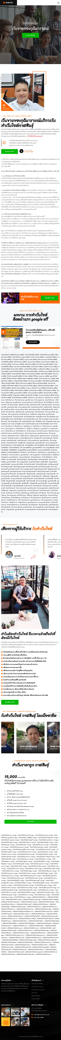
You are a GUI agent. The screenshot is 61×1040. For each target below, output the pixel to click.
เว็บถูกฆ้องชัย (10, 509)
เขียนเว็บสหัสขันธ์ (50, 445)
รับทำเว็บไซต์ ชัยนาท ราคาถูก (27, 842)
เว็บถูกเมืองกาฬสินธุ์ (19, 395)
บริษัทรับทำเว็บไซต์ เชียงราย (36, 949)
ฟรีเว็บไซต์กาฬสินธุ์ (12, 385)
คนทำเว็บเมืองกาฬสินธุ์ (35, 390)
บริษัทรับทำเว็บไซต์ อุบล (19, 949)
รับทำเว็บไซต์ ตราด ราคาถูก (41, 844)
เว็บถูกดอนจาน (22, 502)
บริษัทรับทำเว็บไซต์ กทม (39, 897)
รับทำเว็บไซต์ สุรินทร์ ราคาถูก (23, 882)
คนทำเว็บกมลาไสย (35, 404)
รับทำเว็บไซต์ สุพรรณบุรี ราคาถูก (35, 880)
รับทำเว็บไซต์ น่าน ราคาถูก (45, 851)
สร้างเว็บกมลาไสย (12, 404)
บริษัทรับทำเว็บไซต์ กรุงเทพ (13, 899)
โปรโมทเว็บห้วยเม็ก (6, 445)
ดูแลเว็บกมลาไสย (12, 406)
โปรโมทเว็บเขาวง (10, 430)
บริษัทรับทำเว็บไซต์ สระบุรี (16, 937)
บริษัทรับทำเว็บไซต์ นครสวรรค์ (43, 911)
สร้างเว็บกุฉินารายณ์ (52, 416)
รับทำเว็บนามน (9, 399)
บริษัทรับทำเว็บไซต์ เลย (50, 951)
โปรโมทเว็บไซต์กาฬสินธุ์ (18, 373)
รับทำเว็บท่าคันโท (43, 459)
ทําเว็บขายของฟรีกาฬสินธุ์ (14, 376)
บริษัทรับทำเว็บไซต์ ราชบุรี (47, 927)
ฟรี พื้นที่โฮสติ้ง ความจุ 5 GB (15, 793)
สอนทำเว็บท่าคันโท (34, 461)
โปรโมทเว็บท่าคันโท (29, 464)
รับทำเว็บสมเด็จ (51, 473)
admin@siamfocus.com (41, 1014)
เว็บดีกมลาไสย (48, 406)
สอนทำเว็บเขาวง (21, 428)
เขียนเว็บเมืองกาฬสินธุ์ (21, 390)
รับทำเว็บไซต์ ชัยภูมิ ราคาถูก (45, 842)
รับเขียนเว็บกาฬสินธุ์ (37, 366)
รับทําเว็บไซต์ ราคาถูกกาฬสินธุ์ (21, 356)
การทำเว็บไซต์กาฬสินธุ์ (30, 368)
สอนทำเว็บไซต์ (35, 998)
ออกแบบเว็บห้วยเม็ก (51, 442)
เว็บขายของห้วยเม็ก (33, 440)
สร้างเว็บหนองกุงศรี (7, 466)
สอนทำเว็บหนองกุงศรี (40, 468)
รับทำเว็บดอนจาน (12, 499)
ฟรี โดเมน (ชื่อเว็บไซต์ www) (15, 790)
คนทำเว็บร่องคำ (29, 411)
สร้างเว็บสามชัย (37, 485)
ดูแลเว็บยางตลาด (43, 433)
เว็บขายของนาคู (51, 492)
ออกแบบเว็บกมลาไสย (21, 409)
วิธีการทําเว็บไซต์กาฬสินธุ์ (39, 383)
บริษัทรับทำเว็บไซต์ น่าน (38, 913)
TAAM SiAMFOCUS (28, 746)
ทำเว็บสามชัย (28, 485)
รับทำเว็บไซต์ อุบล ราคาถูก (46, 889)
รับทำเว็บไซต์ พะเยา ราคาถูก (25, 858)
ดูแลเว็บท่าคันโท (11, 461)
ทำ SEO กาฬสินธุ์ (28, 376)
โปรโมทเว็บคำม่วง (36, 457)
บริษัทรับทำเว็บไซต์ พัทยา (36, 920)
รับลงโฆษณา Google (37, 986)
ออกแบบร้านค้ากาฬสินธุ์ (48, 361)
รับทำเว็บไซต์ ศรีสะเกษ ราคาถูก (47, 870)
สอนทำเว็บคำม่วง (47, 454)
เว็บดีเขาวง (30, 428)
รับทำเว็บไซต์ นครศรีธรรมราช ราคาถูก (24, 849)
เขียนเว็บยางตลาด (53, 430)
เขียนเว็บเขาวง (19, 426)
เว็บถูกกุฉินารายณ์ (51, 421)
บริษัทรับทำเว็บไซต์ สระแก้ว (33, 937)
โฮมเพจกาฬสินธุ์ (19, 354)
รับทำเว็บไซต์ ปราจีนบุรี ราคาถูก (46, 856)
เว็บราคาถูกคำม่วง (35, 454)
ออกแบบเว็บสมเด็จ (16, 478)
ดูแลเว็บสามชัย (32, 487)
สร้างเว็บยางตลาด (42, 430)
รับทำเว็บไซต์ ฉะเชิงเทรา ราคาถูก (48, 839)
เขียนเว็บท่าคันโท (22, 459)
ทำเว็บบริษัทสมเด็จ (39, 478)
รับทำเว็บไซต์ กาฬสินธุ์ (7, 354)
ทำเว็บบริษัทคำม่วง (47, 457)
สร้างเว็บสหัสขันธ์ (39, 445)
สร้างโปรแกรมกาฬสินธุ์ (34, 380)
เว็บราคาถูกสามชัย (42, 487)
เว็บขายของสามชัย (21, 487)
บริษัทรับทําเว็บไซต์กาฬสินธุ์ (45, 385)
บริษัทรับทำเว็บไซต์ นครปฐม (43, 908)
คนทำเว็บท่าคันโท (32, 459)
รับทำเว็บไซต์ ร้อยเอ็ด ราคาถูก (37, 866)
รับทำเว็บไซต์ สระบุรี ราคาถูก (15, 877)
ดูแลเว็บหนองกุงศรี (13, 468)
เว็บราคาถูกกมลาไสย (24, 406)
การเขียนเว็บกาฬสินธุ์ (43, 368)
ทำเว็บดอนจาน (25, 497)
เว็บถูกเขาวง (37, 428)
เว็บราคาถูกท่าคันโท (22, 461)
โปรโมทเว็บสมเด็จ (28, 478)
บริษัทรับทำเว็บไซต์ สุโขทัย (25, 942)
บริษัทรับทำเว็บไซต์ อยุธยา (22, 944)
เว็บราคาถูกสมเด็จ (25, 476)
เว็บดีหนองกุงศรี (52, 468)
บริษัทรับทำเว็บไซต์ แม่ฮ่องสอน (25, 954)
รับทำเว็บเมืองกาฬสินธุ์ (49, 390)
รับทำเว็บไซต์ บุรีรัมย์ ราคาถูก (44, 854)
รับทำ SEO (34, 992)
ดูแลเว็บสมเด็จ (14, 476)
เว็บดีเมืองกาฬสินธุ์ (6, 395)
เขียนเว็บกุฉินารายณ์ (7, 418)
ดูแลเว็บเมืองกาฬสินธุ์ (20, 392)
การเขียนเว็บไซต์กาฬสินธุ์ (20, 380)
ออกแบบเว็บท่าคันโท (17, 464)
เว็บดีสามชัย (4, 490)
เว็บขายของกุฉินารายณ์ (45, 418)
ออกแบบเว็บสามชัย (33, 490)
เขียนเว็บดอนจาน (47, 497)
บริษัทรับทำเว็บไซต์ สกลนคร (21, 932)
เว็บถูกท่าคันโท (53, 461)
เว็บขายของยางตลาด (31, 433)
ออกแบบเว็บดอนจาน (44, 502)
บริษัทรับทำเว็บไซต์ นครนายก (24, 908)
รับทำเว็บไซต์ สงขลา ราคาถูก (27, 873)
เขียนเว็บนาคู (25, 492)
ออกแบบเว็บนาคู (53, 495)
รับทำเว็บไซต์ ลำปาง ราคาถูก (10, 870)
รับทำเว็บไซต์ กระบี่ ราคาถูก (26, 835)
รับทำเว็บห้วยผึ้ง (30, 480)
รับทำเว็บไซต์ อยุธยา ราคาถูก (43, 885)
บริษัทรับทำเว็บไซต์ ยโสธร (36, 925)
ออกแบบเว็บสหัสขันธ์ (44, 449)
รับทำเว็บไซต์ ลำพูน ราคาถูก (28, 870)
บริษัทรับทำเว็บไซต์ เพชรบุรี (16, 951)
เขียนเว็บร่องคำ (19, 411)
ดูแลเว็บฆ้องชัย (27, 507)
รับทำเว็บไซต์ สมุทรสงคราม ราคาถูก (30, 875)
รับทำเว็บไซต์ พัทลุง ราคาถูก (24, 861)
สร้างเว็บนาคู (17, 492)
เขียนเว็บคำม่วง (42, 452)
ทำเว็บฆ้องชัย (24, 504)
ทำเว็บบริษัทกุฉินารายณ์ (46, 423)
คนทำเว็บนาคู (34, 492)
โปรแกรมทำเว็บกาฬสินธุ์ (33, 373)
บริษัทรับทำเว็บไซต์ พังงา (20, 920)
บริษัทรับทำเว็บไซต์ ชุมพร (18, 906)
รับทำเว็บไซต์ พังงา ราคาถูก (43, 858)
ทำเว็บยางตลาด (31, 430)
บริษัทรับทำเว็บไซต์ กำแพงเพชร (10, 901)
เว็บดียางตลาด (24, 435)
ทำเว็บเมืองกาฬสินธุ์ (51, 387)
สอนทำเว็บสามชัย (54, 487)
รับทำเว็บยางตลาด (18, 433)
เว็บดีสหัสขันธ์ (13, 449)
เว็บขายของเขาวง (47, 426)
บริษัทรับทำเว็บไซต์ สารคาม (51, 937)
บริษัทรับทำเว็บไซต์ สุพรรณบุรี (27, 939)
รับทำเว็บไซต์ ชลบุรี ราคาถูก (9, 842)
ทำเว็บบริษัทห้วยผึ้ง (17, 485)
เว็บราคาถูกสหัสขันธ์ (48, 447)
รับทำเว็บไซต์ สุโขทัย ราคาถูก (41, 882)
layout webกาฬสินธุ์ (30, 359)
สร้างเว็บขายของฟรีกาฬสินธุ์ (45, 364)
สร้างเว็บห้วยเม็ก (47, 437)
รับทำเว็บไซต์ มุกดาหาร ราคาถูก (39, 863)
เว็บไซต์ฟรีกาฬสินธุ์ (7, 361)
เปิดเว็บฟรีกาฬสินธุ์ (46, 373)
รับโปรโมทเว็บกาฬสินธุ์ (20, 361)
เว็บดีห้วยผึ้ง (25, 483)
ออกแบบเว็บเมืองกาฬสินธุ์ (46, 395)
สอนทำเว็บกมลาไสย (37, 406)
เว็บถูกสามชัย (13, 490)
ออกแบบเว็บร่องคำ (6, 416)
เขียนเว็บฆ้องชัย (43, 504)
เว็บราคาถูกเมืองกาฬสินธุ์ (35, 392)
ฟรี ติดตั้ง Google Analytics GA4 (16, 803)
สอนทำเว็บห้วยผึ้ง (16, 483)
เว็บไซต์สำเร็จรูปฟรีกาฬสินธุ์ (50, 380)
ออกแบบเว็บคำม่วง (24, 457)
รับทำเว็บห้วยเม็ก (22, 440)
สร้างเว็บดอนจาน (36, 497)
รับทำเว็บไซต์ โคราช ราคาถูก (22, 897)
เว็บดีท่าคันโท (44, 461)
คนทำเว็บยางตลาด (6, 433)
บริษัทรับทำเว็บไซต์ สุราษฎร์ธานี (47, 939)
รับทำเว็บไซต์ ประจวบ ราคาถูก (26, 856)
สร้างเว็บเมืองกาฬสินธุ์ (7, 390)
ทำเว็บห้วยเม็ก (38, 437)
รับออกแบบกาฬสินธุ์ (18, 364)
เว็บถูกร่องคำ (41, 414)
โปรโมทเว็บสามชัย (44, 490)
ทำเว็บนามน (31, 397)
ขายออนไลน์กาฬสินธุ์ (50, 356)
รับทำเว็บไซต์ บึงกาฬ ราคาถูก (26, 854)
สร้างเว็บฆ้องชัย (33, 504)
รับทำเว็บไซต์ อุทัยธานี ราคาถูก (28, 889)
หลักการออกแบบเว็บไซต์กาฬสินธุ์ (47, 359)
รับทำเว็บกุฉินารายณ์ (32, 418)
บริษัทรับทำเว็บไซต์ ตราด (49, 906)
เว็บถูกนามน (8, 402)
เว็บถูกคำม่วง (5, 457)
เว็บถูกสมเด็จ (54, 476)
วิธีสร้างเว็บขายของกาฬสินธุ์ (24, 383)
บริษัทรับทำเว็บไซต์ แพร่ (8, 954)
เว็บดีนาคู (29, 495)
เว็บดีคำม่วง (56, 454)
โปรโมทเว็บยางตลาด (14, 437)
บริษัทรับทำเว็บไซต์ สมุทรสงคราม (35, 935)
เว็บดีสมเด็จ (45, 476)
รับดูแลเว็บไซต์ (35, 995)
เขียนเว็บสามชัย (47, 485)
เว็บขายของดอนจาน (24, 499)
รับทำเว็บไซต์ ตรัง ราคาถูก (23, 844)
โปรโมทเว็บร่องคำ (18, 416)
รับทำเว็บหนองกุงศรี (44, 466)
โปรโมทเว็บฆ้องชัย (42, 509)
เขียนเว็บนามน (49, 397)
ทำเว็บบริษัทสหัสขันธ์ (13, 452)
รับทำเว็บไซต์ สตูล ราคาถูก (45, 873)
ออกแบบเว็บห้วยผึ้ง (53, 483)
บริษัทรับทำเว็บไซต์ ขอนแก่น (29, 901)
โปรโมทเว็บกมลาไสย (34, 409)
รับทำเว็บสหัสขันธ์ (14, 447)
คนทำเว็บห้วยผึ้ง (20, 480)
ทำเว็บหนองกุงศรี (53, 464)
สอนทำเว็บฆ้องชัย (49, 507)
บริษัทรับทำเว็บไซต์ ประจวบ (9, 918)
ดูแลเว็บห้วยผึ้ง (52, 480)
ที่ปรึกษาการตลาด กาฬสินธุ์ (41, 376)
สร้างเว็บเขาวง (9, 426)
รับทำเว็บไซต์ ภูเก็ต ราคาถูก (21, 863)
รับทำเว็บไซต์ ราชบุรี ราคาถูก (33, 868)
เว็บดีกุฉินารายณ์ (40, 421)
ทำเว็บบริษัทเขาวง (21, 430)
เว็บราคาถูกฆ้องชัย (38, 507)
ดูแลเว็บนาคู (43, 495)
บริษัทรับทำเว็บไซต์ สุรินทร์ (8, 942)
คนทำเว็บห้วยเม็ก (11, 440)
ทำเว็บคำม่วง (23, 452)
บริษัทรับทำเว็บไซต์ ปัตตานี (45, 918)
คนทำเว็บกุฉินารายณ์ (20, 418)
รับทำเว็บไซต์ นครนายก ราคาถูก (19, 847)
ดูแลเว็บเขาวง (46, 428)
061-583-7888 (26, 151)
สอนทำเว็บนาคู (21, 495)
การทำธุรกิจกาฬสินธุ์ (18, 359)
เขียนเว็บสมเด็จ (31, 473)
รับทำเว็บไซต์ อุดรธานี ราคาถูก (47, 887)
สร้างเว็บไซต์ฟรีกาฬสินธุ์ (32, 354)
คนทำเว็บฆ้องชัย (53, 504)
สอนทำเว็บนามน (50, 399)
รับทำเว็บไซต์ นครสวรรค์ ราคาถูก (45, 849)
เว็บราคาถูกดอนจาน (47, 499)
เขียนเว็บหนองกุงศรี (19, 466)
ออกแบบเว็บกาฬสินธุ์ (33, 361)
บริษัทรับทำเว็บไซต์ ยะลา (20, 925)
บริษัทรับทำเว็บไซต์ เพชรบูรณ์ (33, 951)
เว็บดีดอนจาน (13, 502)
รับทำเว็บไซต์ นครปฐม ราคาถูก (39, 847)
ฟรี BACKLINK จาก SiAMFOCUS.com (18, 809)
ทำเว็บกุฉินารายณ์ (41, 416)
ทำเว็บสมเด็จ (12, 473)
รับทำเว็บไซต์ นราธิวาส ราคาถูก (27, 851)
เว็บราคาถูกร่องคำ (13, 414)
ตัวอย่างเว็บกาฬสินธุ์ (17, 368)
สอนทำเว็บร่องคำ (24, 414)
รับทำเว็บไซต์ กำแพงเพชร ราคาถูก (48, 837)
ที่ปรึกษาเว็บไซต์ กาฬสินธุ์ (14, 378)
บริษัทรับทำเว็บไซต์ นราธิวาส (21, 913)
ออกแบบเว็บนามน (27, 402)
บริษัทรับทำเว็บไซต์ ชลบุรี (24, 904)
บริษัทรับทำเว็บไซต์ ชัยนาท (40, 904)
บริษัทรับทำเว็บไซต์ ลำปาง (25, 930)
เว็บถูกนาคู (36, 495)
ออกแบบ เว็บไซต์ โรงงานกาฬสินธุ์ (36, 387)
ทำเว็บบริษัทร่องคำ (29, 416)
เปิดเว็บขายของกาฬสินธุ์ (50, 366)
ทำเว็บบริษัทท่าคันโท (41, 464)
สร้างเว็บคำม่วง (32, 452)
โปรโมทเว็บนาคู (5, 497)
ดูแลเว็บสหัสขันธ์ (37, 447)
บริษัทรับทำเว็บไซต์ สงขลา (38, 932)
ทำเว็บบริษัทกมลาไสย (47, 409)
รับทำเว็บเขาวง (37, 426)
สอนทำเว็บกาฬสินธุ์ (30, 364)
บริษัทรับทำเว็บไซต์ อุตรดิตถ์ (40, 947)
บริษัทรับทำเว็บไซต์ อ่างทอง (40, 944)
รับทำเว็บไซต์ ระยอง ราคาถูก (15, 868)
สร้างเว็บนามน (40, 397)
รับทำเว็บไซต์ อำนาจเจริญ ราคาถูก (27, 887)
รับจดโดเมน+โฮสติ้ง (37, 983)
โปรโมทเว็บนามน (38, 402)
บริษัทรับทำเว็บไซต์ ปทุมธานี (49, 916)
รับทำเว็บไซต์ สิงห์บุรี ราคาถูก (15, 880)
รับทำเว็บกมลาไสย (46, 404)
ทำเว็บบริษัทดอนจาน (13, 504)
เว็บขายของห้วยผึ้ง (41, 480)
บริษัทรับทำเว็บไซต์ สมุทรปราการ (14, 935)
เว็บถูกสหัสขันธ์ (22, 449)
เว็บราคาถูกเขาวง (10, 428)
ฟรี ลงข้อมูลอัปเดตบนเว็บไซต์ (15, 812)
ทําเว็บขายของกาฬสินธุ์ (37, 356)
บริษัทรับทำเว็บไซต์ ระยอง (31, 927)
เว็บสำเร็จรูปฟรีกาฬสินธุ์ (31, 371)
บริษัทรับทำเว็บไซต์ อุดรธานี (23, 947)
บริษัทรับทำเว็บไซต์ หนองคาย (42, 942)
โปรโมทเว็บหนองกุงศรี (42, 471)
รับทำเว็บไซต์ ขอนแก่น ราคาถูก (10, 839)
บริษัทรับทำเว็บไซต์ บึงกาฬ (15, 916)
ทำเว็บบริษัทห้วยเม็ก (18, 445)
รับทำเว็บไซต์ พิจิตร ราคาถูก (42, 861)
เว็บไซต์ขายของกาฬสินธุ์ (45, 371)
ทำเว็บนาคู (9, 492)
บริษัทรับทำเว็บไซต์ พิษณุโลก (27, 923)
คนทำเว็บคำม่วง (52, 452)
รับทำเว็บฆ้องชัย (6, 507)
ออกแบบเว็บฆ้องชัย (30, 509)
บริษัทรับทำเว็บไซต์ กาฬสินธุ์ (50, 899)
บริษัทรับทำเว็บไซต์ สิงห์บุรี (10, 939)
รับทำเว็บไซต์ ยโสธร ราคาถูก (19, 866)
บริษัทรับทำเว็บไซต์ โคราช (43, 954)
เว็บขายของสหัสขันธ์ (26, 447)
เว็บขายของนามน (20, 399)
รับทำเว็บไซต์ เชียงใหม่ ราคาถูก (26, 892)
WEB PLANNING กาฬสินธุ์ (30, 378)
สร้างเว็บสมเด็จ (21, 473)
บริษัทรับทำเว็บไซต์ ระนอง (14, 927)
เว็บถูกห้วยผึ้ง (33, 483)
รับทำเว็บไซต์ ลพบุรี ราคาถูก (51, 868)
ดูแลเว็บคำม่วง (25, 454)
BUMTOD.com (38, 1036)
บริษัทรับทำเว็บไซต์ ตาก (8, 908)
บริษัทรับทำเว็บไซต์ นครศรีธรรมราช (23, 911)
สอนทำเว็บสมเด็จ (36, 476)
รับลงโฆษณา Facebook (38, 989)
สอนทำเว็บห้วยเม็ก (12, 442)
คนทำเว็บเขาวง (28, 426)
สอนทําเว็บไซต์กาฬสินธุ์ (16, 371)
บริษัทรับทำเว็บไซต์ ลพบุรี (8, 930)
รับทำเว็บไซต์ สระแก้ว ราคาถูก (34, 877)
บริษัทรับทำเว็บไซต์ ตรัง (34, 906)
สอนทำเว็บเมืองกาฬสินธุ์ (50, 392)
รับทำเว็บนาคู (42, 492)
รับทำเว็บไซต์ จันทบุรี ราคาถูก (29, 839)
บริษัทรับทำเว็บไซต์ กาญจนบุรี (31, 899)
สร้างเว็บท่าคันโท (11, 459)
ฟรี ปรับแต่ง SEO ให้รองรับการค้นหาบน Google (20, 806)
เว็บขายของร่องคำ (50, 411)
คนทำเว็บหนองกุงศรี (31, 466)
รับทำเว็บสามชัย (10, 487)
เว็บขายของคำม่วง (14, 454)
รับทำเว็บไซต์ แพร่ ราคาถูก (42, 894)
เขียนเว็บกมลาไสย (24, 404)
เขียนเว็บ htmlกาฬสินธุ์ (18, 387)
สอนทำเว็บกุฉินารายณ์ (28, 421)
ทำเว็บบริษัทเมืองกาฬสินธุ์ (19, 397)
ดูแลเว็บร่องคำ (50, 414)
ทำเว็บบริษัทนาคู (15, 497)
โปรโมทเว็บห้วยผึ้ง (6, 485)
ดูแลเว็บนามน (29, 399)
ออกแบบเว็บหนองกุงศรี (29, 471)
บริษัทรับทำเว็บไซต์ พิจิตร (9, 923)
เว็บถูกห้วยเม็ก (30, 442)
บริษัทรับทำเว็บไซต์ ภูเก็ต (44, 923)
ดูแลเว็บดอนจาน (35, 499)
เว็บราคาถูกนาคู (11, 495)
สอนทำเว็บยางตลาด (13, 435)
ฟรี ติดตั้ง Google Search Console (17, 800)
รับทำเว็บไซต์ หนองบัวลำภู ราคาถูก (23, 885)
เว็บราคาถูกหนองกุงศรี (26, 468)
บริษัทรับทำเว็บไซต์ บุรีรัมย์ (32, 916)
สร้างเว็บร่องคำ (10, 411)
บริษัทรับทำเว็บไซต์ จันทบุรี (46, 901)
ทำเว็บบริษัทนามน (49, 402)
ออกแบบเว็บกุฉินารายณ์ (18, 423)
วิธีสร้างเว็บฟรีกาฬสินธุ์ (8, 383)
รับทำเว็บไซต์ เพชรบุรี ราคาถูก (45, 892)
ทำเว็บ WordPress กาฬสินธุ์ (47, 378)
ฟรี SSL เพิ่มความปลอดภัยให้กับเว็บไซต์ (18, 797)
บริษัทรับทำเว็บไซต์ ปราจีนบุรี (27, 918)
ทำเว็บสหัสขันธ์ (29, 445)
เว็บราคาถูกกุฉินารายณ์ (14, 421)
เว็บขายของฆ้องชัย (16, 507)
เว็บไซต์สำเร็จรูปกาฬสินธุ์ (47, 354)
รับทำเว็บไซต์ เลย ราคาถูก (25, 894)
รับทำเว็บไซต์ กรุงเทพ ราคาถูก (44, 835)
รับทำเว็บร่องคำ (39, 411)
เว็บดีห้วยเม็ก (22, 442)
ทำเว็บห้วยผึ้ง (49, 478)
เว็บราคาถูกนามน (39, 399)
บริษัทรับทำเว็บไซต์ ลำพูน (41, 930)
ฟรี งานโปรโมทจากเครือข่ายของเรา (17, 815)
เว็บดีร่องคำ (33, 414)
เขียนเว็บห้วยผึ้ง (10, 480)
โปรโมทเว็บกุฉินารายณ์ (31, 423)
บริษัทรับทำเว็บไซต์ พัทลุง (52, 920)
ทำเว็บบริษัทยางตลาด (26, 437)
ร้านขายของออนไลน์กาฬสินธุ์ (22, 366)
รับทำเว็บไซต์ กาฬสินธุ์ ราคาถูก (28, 837)
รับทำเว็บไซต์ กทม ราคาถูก (9, 835)
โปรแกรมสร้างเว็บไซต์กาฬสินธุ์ (28, 385)
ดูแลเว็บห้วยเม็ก (44, 440)
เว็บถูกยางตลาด (34, 435)
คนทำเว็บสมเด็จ (41, 473)
